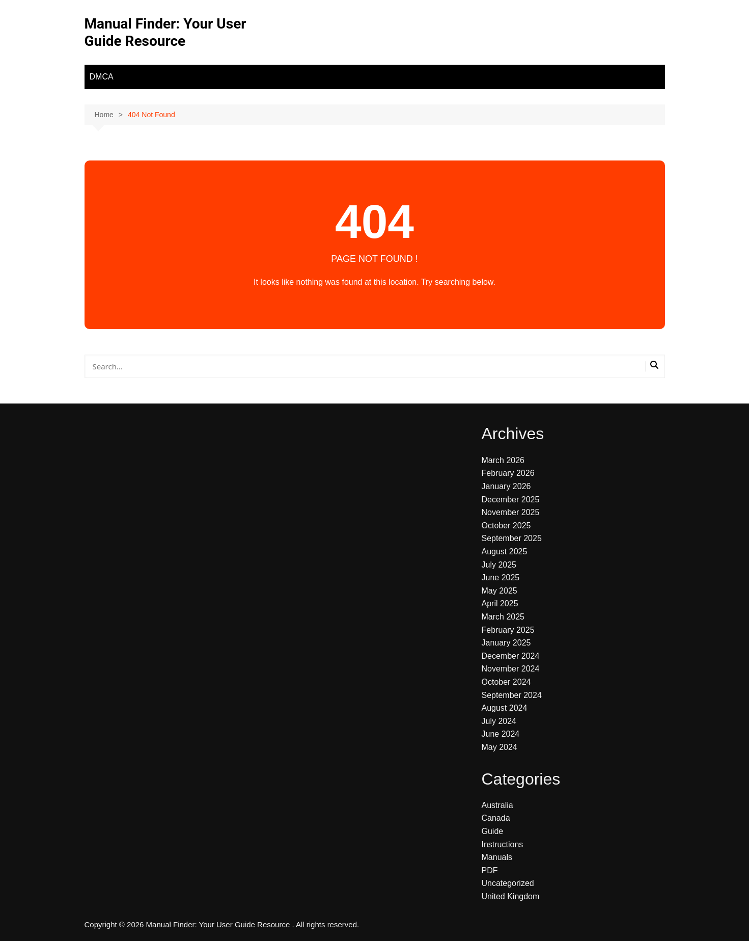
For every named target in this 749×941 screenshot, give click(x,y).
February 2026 (508, 473)
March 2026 (503, 460)
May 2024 (499, 747)
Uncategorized (508, 883)
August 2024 (505, 708)
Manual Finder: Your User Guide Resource (165, 32)
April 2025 (500, 603)
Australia (497, 805)
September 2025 (512, 538)
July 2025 (499, 564)
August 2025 (505, 551)
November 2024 (511, 668)
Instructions (502, 844)
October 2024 (506, 682)
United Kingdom (511, 896)
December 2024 (511, 656)
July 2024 (499, 721)
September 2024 (512, 695)
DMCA (102, 76)
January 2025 (506, 642)
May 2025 (499, 590)
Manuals (497, 857)
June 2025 (501, 577)
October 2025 (506, 525)
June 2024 (501, 734)
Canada (496, 818)
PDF (490, 870)
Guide (493, 831)
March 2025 (503, 616)
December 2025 (511, 499)
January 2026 (506, 486)
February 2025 (508, 630)
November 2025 (511, 512)
